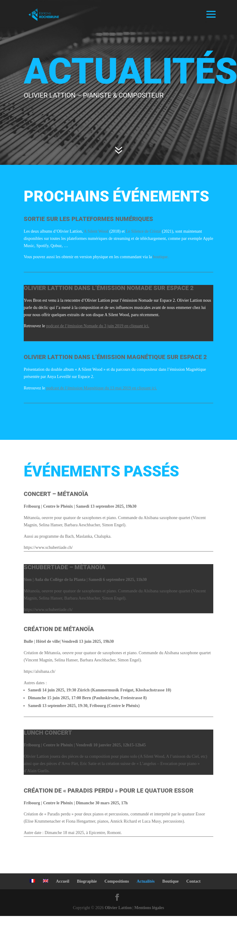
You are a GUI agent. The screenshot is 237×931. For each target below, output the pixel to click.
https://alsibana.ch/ (39, 671)
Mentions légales (149, 907)
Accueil (62, 881)
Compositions (117, 881)
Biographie (87, 881)
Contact (193, 881)
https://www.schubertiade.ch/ (48, 547)
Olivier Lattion (118, 907)
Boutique (170, 881)
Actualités (146, 881)
